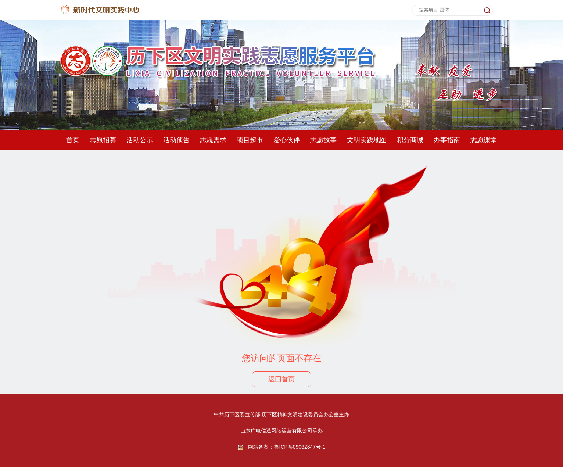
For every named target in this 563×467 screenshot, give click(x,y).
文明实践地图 (367, 140)
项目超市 (250, 140)
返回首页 (281, 379)
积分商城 (410, 140)
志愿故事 (323, 140)
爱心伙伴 (286, 140)
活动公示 (139, 140)
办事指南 (447, 140)
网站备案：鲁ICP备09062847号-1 (286, 447)
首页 (72, 140)
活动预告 (176, 140)
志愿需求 (213, 140)
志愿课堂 (483, 140)
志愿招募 (103, 140)
